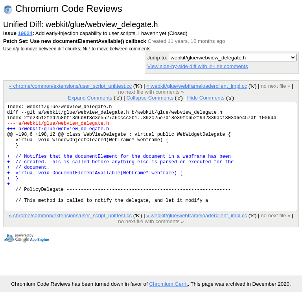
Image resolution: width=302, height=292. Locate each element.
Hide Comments (206, 98)
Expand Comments (90, 98)
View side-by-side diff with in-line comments (197, 66)
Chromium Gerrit (168, 284)
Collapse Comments (149, 98)
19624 (25, 33)
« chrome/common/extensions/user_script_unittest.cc (70, 86)
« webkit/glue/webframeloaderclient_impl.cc (196, 86)
